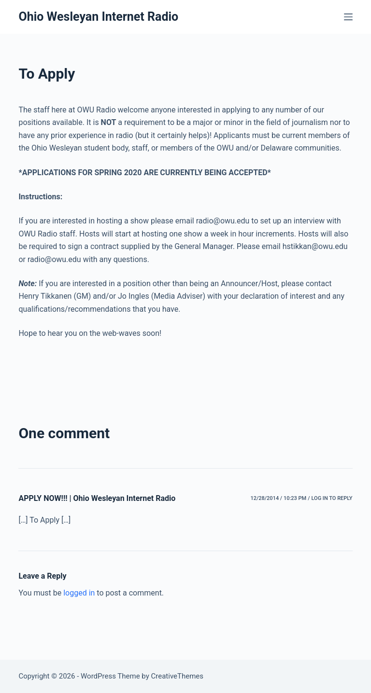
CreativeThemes (177, 676)
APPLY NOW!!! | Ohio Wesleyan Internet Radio (96, 498)
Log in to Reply (331, 498)
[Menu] (348, 17)
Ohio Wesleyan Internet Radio (98, 17)
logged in (79, 592)
